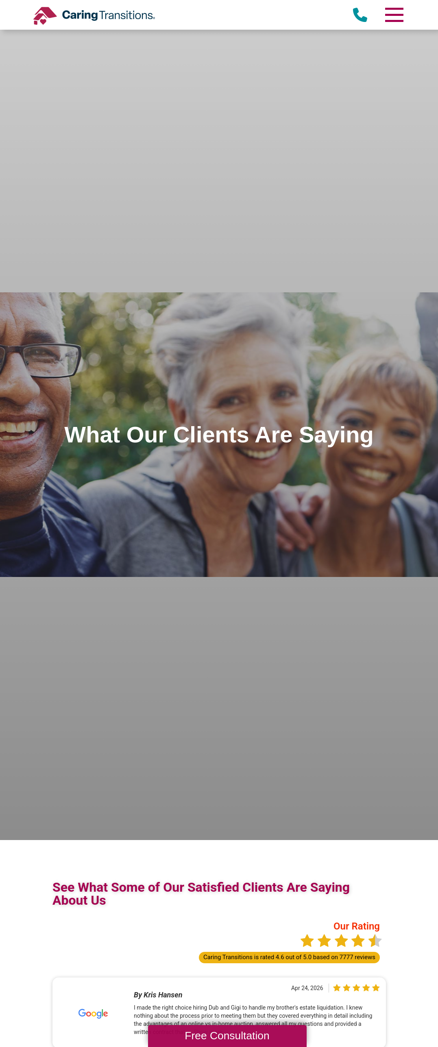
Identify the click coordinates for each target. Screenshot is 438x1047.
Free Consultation (227, 1036)
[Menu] (393, 15)
